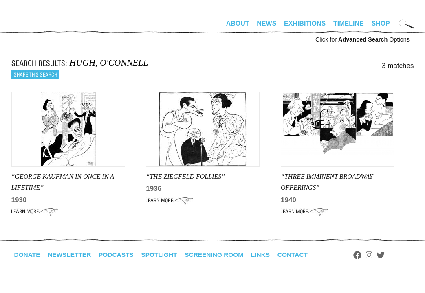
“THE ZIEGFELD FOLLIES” (185, 176)
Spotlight (164, 254)
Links (268, 254)
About (237, 23)
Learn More (34, 212)
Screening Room (220, 254)
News (266, 23)
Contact (301, 254)
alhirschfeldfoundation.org (35, 27)
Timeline (348, 23)
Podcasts (119, 254)
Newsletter (71, 254)
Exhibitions (305, 23)
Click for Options (362, 39)
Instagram (378, 255)
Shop (380, 23)
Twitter (390, 255)
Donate (27, 254)
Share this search (35, 74)
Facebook (367, 255)
